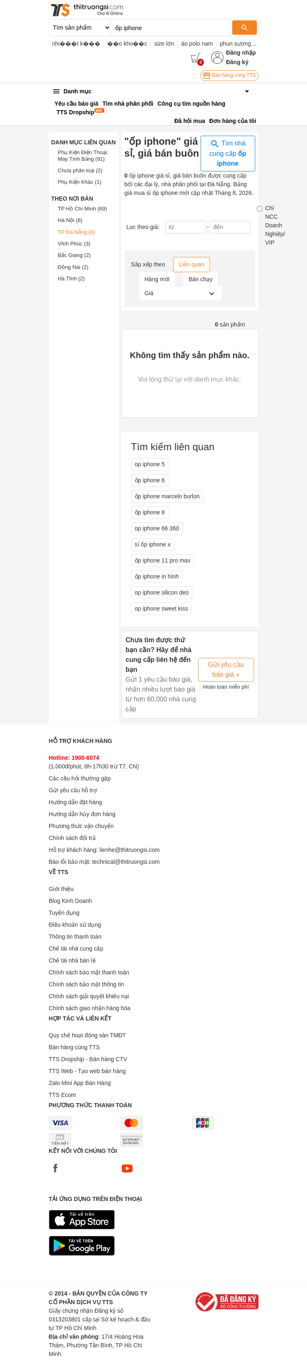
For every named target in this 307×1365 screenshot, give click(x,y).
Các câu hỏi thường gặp (80, 778)
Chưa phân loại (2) (80, 170)
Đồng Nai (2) (73, 267)
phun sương (235, 43)
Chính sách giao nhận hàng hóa (90, 1008)
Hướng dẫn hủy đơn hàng (82, 814)
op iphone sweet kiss (161, 608)
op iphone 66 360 (157, 528)
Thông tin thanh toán (75, 936)
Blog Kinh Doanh (70, 901)
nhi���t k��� (76, 43)
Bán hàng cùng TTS (229, 76)
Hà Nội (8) (70, 220)
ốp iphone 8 (150, 512)
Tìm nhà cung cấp (228, 153)
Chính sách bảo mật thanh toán (89, 972)
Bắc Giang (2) (74, 255)
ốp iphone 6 (150, 480)
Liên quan (191, 264)
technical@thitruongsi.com (125, 861)
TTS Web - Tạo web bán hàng (87, 1071)
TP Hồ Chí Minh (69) (82, 209)
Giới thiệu (61, 889)
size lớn (164, 43)
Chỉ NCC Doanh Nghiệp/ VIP (275, 225)
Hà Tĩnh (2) (71, 278)
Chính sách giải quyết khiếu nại (89, 996)
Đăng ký (237, 62)
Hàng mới (157, 279)
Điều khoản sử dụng (75, 924)
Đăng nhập (241, 52)
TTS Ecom (62, 1095)
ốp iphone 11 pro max (163, 560)
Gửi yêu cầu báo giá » (226, 669)
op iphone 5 (150, 464)
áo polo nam (197, 43)
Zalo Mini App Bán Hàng (80, 1083)
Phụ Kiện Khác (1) (80, 182)
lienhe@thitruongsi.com (129, 850)
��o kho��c (127, 43)
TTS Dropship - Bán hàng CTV (88, 1059)
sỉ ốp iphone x (153, 544)
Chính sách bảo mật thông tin (86, 984)
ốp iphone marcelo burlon (167, 496)
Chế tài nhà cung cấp (76, 948)
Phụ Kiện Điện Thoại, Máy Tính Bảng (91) (83, 155)
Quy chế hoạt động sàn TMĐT (87, 1035)
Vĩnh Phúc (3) (74, 244)
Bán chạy (201, 279)
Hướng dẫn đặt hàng (75, 802)
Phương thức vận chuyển (81, 826)
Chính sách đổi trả (72, 838)
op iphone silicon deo (162, 592)
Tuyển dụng (64, 912)
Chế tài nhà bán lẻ (72, 960)
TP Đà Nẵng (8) (76, 232)
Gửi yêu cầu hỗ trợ (73, 790)
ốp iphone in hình (157, 576)
